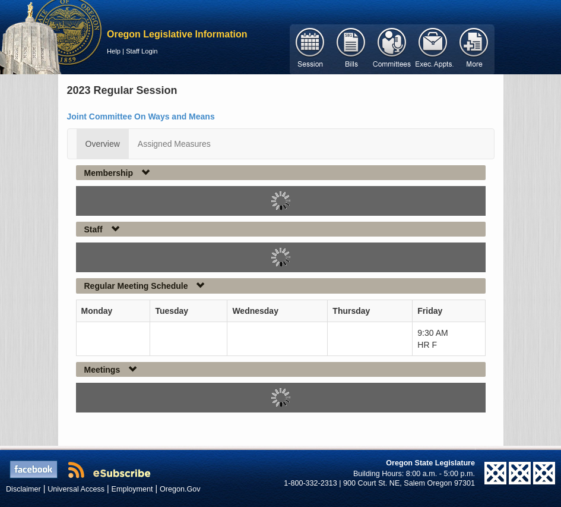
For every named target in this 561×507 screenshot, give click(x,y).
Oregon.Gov (180, 489)
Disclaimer (23, 489)
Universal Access (75, 489)
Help (114, 51)
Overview (102, 144)
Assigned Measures (174, 144)
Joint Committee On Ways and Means (141, 116)
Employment (132, 489)
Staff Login (141, 51)
